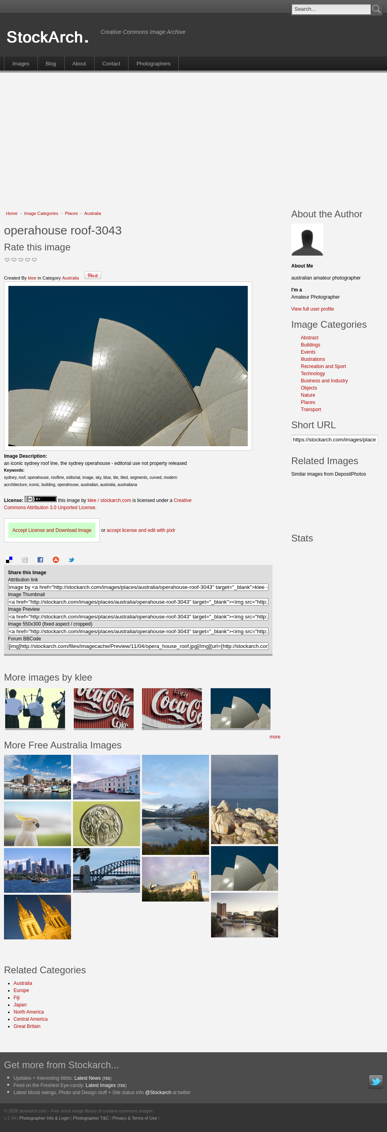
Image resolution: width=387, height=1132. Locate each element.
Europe (21, 990)
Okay (14, 260)
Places (71, 213)
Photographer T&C (91, 1118)
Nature (308, 395)
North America (29, 1012)
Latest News (87, 1078)
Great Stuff (27, 260)
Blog (51, 64)
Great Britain (27, 1026)
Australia (92, 213)
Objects (309, 388)
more (275, 737)
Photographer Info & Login (44, 1118)
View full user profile (312, 309)
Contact (111, 64)
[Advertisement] (126, 136)
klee (32, 278)
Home (12, 213)
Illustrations (313, 359)
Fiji (17, 997)
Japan (20, 1005)
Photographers (153, 64)
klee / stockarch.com (109, 500)
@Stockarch (158, 1092)
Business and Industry (324, 381)
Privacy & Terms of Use (135, 1118)
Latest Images (101, 1085)
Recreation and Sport (323, 366)
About (79, 64)
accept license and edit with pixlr (141, 530)
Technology (313, 373)
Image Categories (41, 213)
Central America (30, 1019)
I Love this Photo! (34, 260)
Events (308, 352)
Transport (311, 409)
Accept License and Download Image (51, 530)
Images (21, 64)
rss (107, 1078)
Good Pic (21, 260)
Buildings (310, 345)
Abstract (309, 338)
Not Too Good (7, 260)
